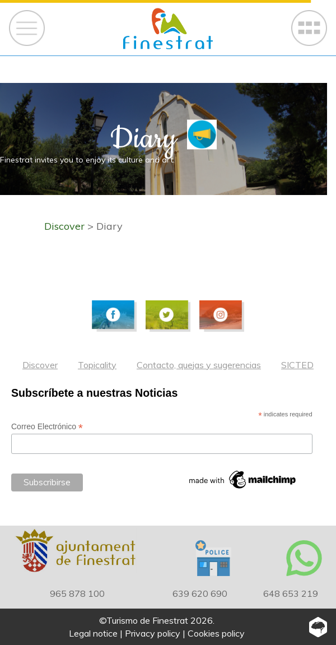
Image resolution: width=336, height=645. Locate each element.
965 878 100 (77, 593)
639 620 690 (199, 593)
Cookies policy (216, 633)
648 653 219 (290, 593)
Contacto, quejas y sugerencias (199, 364)
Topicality (97, 364)
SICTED (297, 364)
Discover (40, 364)
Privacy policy (152, 633)
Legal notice (93, 633)
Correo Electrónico (47, 426)
